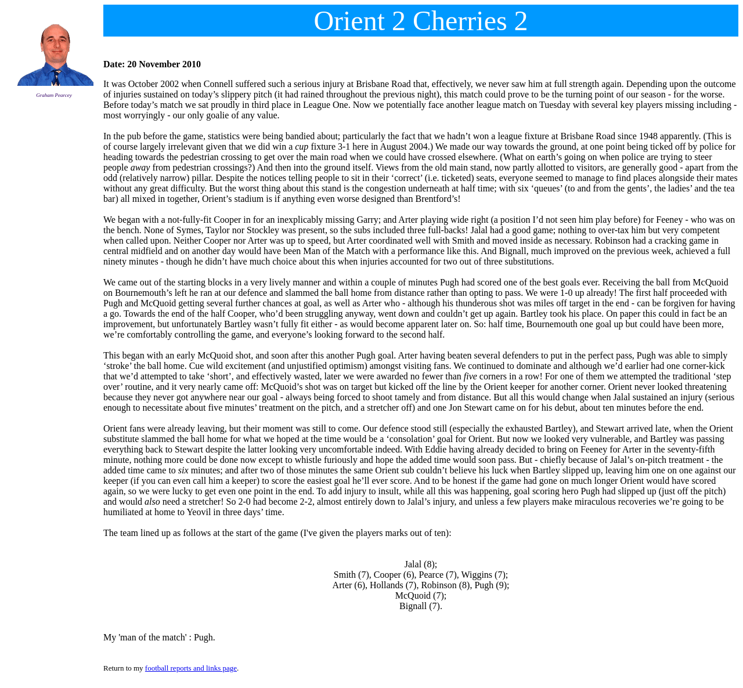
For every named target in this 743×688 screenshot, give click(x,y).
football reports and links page (191, 668)
